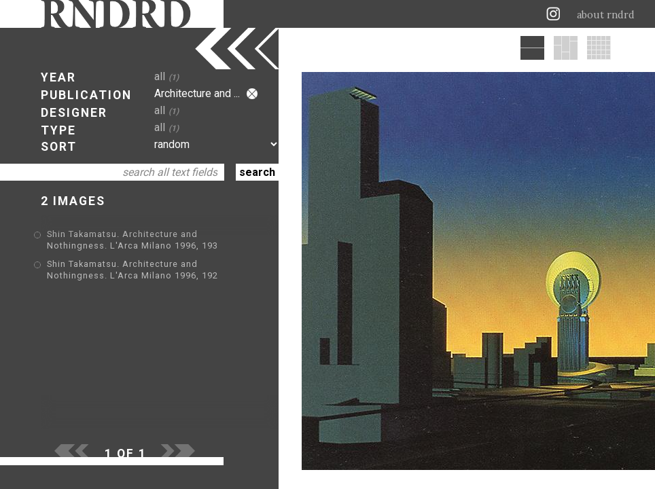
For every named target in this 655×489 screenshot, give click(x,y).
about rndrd (606, 15)
